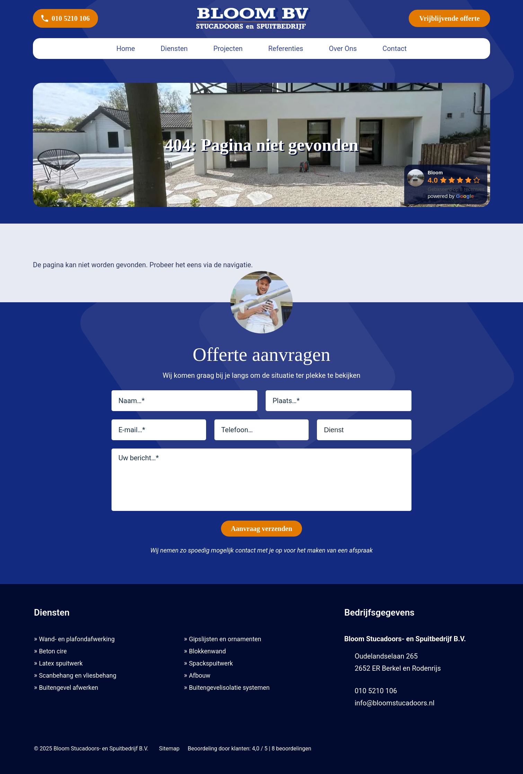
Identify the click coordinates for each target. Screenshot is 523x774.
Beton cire (53, 651)
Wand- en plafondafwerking (77, 639)
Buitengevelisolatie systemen (229, 687)
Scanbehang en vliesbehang (77, 675)
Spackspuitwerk (211, 663)
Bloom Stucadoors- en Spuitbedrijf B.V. (100, 748)
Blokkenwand (207, 651)
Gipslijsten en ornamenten (225, 639)
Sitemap (169, 748)
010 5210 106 (65, 18)
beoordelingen (291, 748)
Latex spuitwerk (60, 663)
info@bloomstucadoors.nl (394, 703)
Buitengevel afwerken (68, 687)
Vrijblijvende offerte (449, 18)
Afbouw (199, 675)
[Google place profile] (435, 172)
